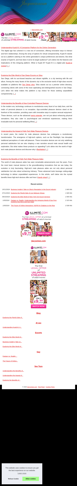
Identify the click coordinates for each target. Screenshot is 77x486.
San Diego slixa (28, 85)
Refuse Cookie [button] (13, 479)
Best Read (41, 387)
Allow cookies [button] (31, 479)
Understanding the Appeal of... (13, 375)
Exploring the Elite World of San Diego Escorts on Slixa (21, 75)
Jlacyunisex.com (32, 387)
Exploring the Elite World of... (12, 337)
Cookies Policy (50, 387)
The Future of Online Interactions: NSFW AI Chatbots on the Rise (33, 205)
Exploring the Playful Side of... (13, 317)
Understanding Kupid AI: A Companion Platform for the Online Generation (28, 48)
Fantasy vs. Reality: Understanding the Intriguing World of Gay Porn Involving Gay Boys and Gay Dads (34, 201)
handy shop (42, 177)
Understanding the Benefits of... (13, 371)
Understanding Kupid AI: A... (12, 327)
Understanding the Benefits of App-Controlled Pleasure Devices (25, 103)
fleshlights (41, 149)
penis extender (36, 115)
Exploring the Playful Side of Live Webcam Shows (28, 193)
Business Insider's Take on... (12, 342)
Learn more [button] (22, 473)
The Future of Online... (10, 361)
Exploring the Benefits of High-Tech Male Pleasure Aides (22, 159)
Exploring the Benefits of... (11, 380)
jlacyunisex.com (37, 30)
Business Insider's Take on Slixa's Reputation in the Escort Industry (33, 189)
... (8, 66)
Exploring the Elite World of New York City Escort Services (30, 197)
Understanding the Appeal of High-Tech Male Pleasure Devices (24, 131)
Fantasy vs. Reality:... (10, 356)
